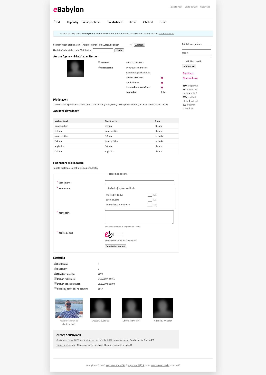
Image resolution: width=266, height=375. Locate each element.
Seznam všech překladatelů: (93, 44)
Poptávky (72, 22)
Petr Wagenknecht (160, 367)
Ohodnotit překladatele (138, 72)
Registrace (188, 73)
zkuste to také (68, 326)
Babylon (68, 9)
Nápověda (205, 6)
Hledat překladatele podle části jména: (83, 50)
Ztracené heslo (190, 78)
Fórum (162, 22)
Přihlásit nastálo (192, 61)
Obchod (148, 22)
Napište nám (176, 6)
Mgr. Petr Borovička (115, 367)
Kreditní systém (166, 33)
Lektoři (132, 22)
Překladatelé (115, 22)
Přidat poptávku (91, 22)
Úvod (56, 22)
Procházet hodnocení (137, 67)
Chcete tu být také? (100, 323)
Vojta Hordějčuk (136, 367)
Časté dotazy (191, 6)
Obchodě (148, 342)
